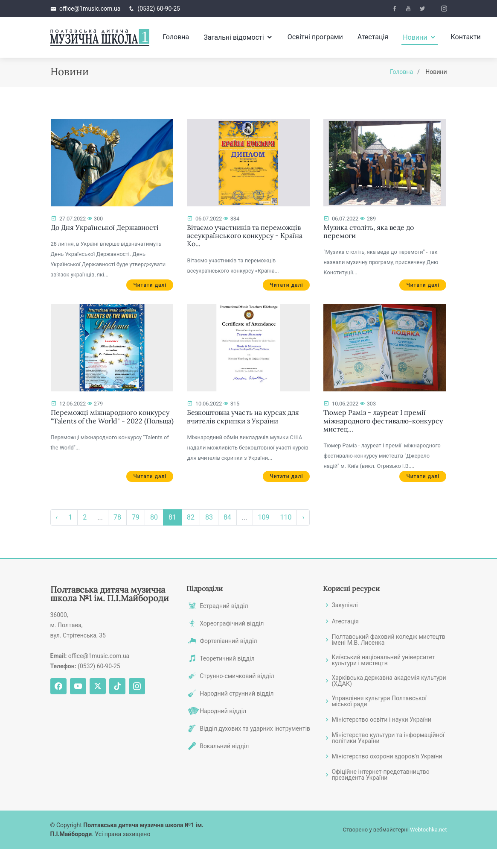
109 (264, 518)
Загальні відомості (233, 37)
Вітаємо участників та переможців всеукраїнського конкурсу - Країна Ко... (244, 236)
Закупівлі (344, 605)
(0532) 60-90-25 (158, 8)
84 (227, 518)
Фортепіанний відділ (228, 641)
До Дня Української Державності (105, 228)
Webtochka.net (428, 829)
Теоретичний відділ (227, 658)
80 (154, 518)
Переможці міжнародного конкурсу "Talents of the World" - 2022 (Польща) (112, 417)
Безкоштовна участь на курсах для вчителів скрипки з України (243, 417)
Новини (415, 37)
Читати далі (149, 286)
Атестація (372, 37)
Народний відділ (223, 711)
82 (191, 518)
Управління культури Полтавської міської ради (378, 701)
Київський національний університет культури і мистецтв (383, 660)
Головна (176, 37)
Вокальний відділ (224, 746)
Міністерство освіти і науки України (381, 720)
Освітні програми (315, 37)
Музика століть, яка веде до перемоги (368, 232)
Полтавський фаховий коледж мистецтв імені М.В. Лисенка (388, 640)
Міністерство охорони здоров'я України (386, 756)
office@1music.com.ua (89, 8)
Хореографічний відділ (232, 623)
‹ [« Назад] (57, 518)
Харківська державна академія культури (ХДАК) (388, 681)
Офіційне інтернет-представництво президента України (380, 775)
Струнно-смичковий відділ (237, 676)
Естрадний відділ (224, 606)
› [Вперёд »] (303, 518)
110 (286, 518)
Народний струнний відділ (236, 693)
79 (136, 518)
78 (117, 518)
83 (209, 518)
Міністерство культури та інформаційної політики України (387, 738)
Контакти (466, 37)
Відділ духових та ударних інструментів (255, 728)
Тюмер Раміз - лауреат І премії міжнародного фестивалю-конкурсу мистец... (383, 421)
